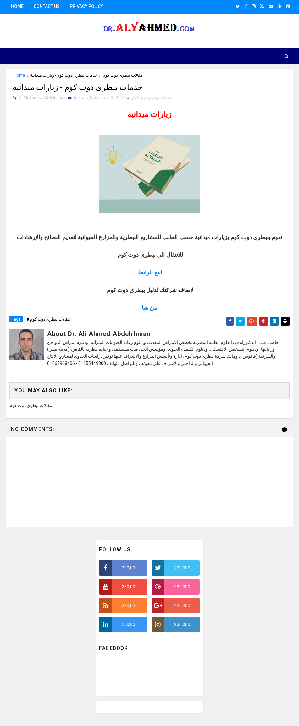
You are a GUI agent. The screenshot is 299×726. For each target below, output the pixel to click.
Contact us (47, 6)
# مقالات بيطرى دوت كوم (48, 320)
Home (17, 6)
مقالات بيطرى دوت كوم (123, 75)
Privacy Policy (86, 6)
